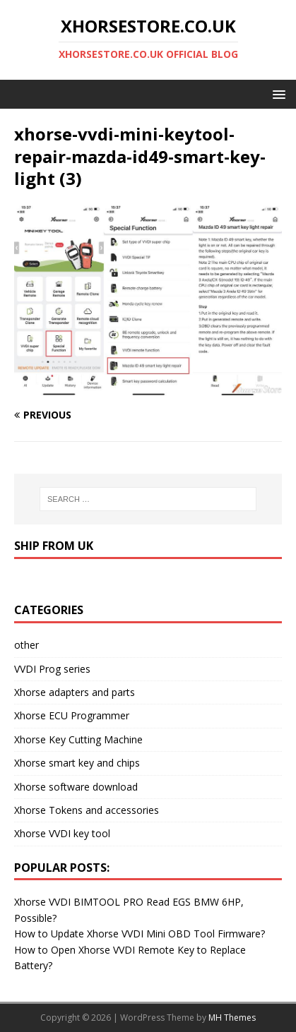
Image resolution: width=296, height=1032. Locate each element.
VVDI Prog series (52, 669)
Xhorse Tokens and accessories (86, 810)
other (26, 645)
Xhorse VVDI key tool (62, 833)
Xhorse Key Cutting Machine (78, 739)
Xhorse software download (76, 786)
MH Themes (232, 1018)
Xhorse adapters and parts (74, 692)
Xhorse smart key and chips (77, 762)
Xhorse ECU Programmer (71, 715)
